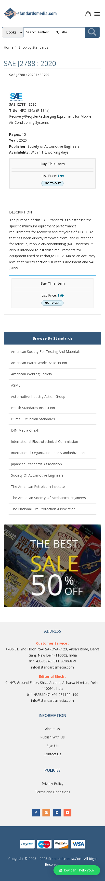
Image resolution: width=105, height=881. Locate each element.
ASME (15, 385)
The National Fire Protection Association (43, 509)
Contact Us (52, 754)
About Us (52, 728)
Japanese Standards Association (36, 464)
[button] (76, 870)
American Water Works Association (39, 362)
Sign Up (53, 745)
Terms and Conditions (52, 792)
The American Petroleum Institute (38, 486)
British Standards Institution (33, 407)
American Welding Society (31, 374)
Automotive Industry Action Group (38, 396)
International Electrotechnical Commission (44, 441)
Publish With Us (52, 737)
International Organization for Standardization (48, 452)
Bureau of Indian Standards (33, 419)
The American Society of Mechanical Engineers (48, 497)
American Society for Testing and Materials (45, 351)
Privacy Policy (52, 783)
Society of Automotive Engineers (37, 475)
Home (8, 47)
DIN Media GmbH (25, 430)
